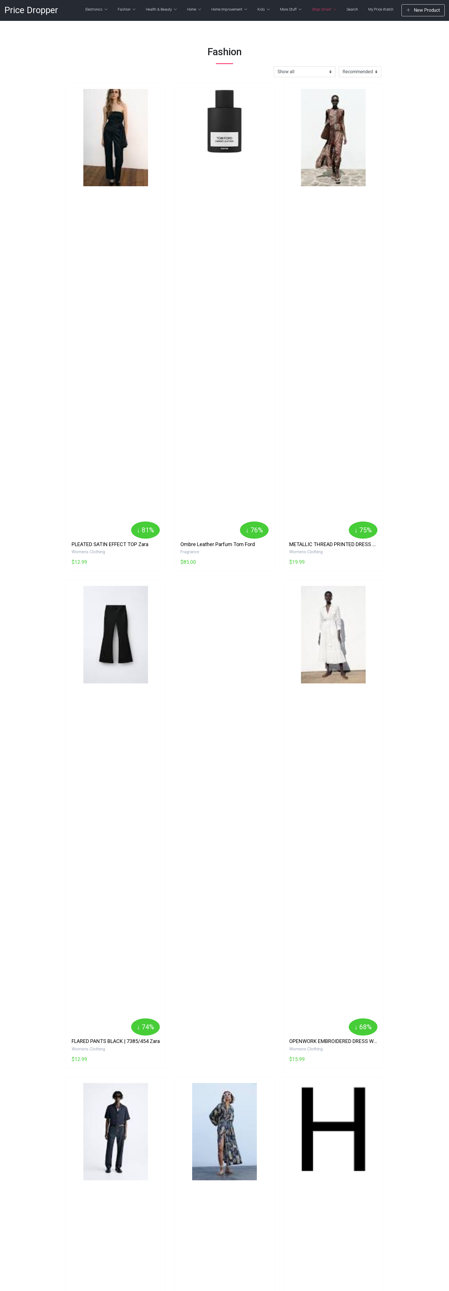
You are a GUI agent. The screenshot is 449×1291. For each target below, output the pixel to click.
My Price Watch (380, 9)
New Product (423, 10)
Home (194, 9)
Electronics (96, 9)
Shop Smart (324, 9)
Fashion (126, 9)
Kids (263, 9)
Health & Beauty (161, 9)
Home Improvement (229, 9)
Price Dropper (31, 10)
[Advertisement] (224, 646)
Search (352, 9)
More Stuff (291, 9)
